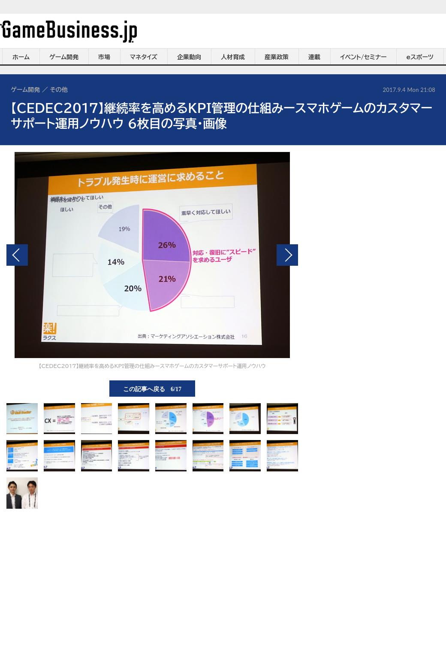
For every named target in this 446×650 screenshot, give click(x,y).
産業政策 (277, 57)
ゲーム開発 (63, 57)
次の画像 (287, 255)
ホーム (21, 57)
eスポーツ (420, 57)
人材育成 (233, 57)
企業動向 (189, 57)
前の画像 (17, 255)
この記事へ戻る (152, 389)
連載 (314, 57)
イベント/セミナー (363, 57)
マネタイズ (143, 57)
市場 (104, 57)
